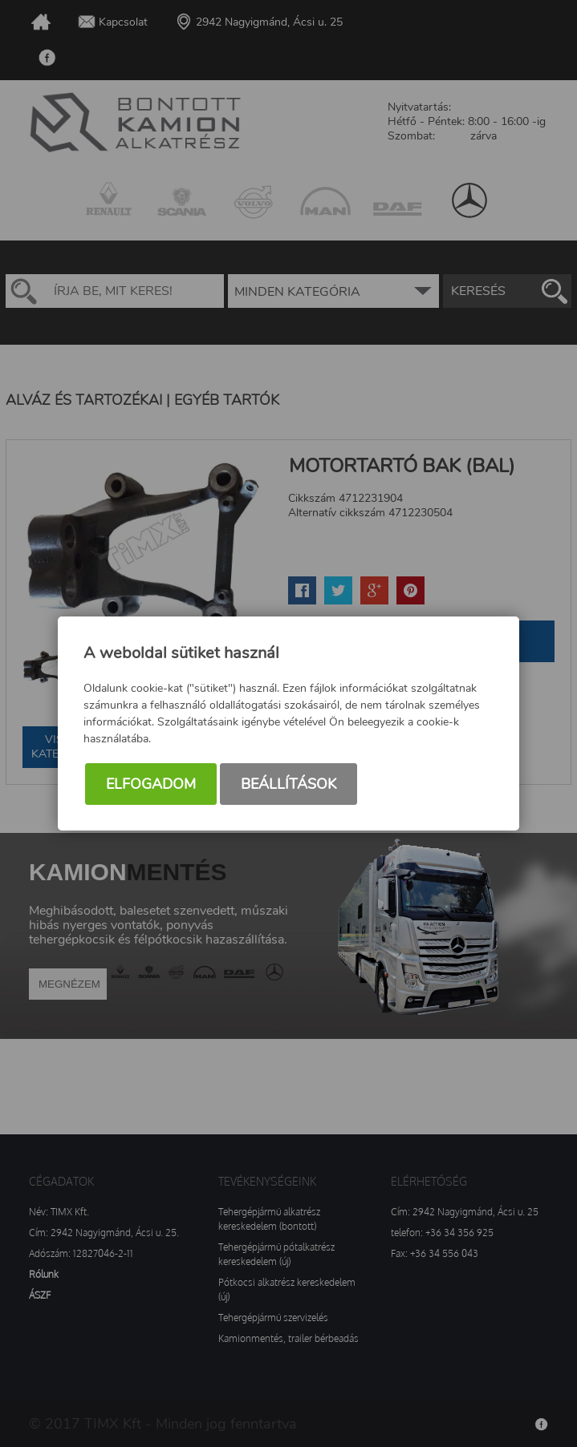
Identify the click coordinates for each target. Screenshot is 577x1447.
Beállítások (288, 784)
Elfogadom (151, 784)
